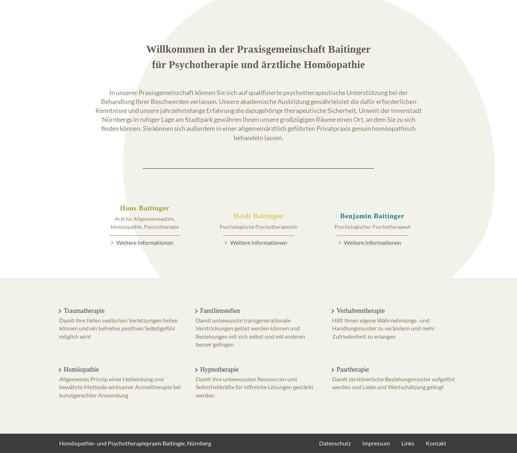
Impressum (376, 443)
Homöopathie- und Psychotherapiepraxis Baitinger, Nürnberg (135, 443)
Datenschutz (335, 443)
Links (407, 443)
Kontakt (436, 443)
